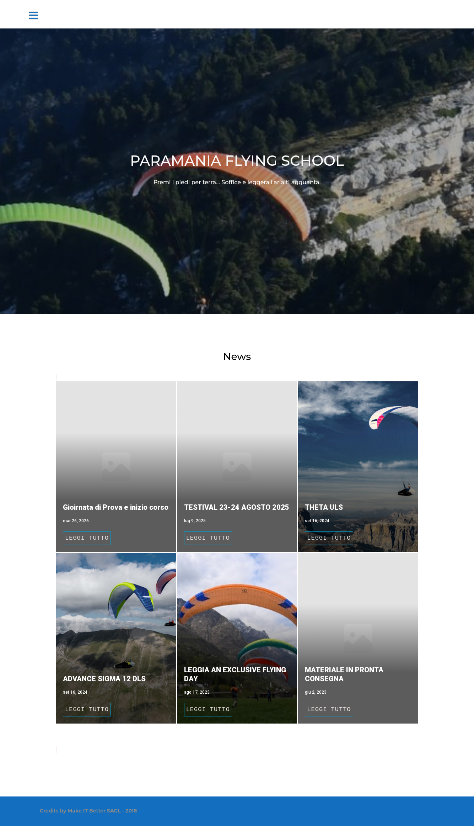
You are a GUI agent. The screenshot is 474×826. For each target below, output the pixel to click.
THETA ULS (324, 507)
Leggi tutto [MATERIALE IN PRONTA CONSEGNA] (329, 709)
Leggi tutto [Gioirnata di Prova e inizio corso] (87, 538)
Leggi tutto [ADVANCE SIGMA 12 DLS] (87, 709)
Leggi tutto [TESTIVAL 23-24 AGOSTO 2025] (208, 538)
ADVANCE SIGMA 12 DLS (104, 678)
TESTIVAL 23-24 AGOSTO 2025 (236, 507)
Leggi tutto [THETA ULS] (329, 538)
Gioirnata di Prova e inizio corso (115, 507)
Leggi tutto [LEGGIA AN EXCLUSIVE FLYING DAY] (208, 709)
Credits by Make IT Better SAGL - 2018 (88, 811)
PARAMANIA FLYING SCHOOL (237, 160)
